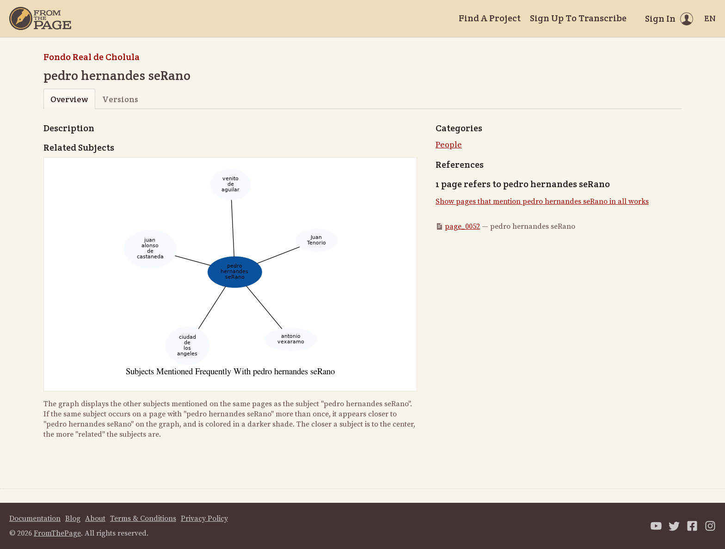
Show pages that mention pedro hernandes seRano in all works (542, 201)
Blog (72, 518)
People (449, 145)
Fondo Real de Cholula (91, 57)
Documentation (35, 518)
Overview (69, 99)
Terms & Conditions (143, 518)
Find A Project (490, 18)
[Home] (40, 18)
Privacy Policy (204, 518)
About (95, 518)
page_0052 (462, 226)
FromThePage (57, 533)
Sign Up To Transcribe (578, 18)
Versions (120, 99)
